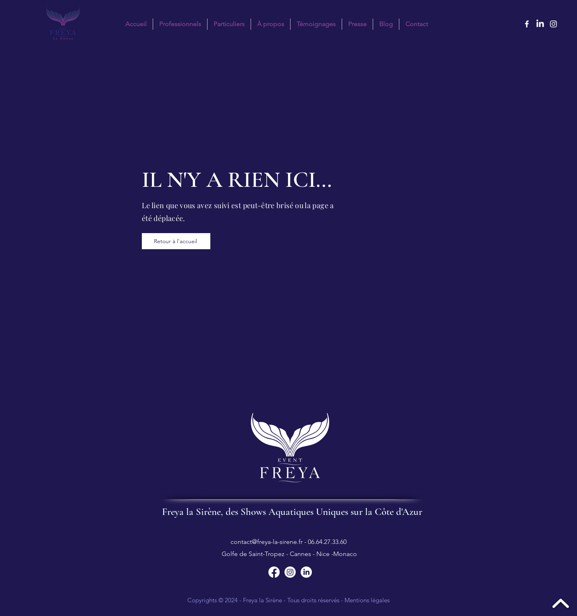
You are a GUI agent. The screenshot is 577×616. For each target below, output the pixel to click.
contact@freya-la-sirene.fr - (269, 542)
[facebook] (526, 24)
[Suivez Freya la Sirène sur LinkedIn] (306, 572)
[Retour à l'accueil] (176, 241)
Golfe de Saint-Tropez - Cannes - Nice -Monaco (288, 554)
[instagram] (553, 24)
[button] (229, 24)
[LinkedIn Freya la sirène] (540, 24)
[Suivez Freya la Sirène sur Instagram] (290, 572)
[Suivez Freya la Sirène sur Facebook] (274, 572)
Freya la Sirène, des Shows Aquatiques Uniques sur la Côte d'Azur (292, 512)
